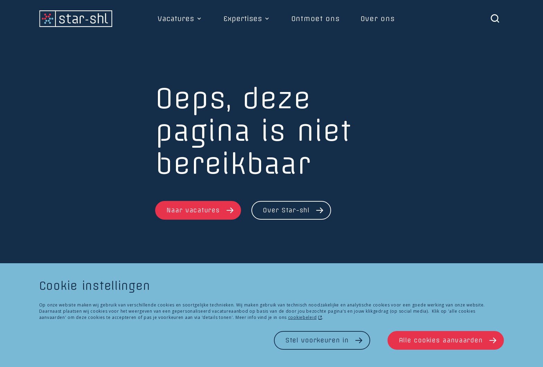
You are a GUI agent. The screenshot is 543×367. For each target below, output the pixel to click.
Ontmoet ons (315, 18)
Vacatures (176, 18)
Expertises (242, 18)
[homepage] (76, 18)
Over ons (377, 18)
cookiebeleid (302, 317)
